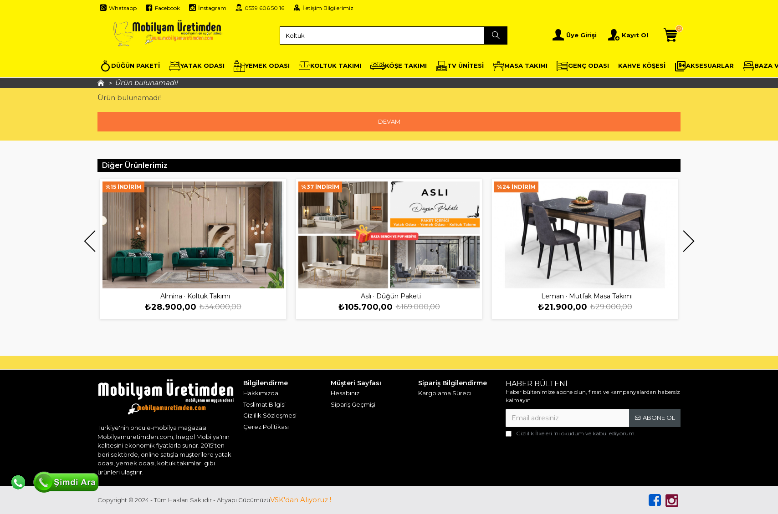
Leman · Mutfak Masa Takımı (587, 296)
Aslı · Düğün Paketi (391, 296)
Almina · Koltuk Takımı (195, 296)
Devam (389, 121)
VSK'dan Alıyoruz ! (300, 499)
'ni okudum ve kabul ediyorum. (571, 433)
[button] (89, 241)
